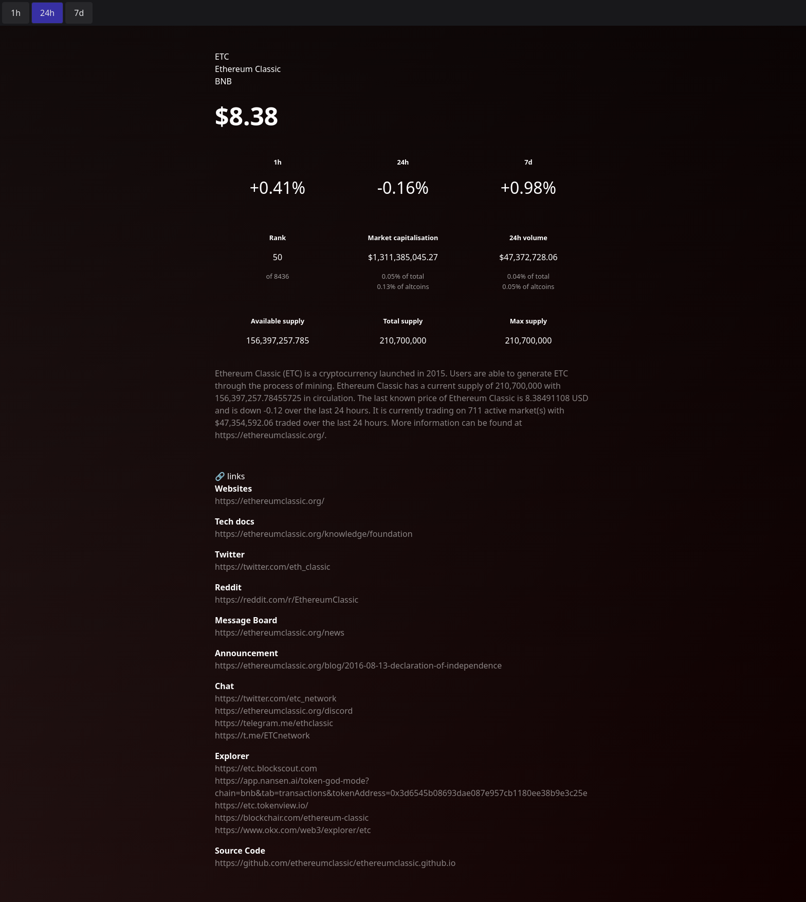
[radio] (15, 13)
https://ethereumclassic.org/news (279, 632)
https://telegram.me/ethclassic (274, 723)
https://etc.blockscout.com (266, 768)
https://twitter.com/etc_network (275, 698)
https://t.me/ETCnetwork (262, 735)
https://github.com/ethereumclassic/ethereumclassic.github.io (335, 863)
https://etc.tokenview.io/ (261, 805)
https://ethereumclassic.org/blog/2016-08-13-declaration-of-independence (358, 665)
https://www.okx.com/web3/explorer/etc (293, 830)
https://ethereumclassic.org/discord (284, 710)
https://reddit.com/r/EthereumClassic (286, 599)
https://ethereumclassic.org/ (269, 501)
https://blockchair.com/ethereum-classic (292, 817)
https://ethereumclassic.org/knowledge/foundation (314, 533)
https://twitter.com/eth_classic (273, 566)
